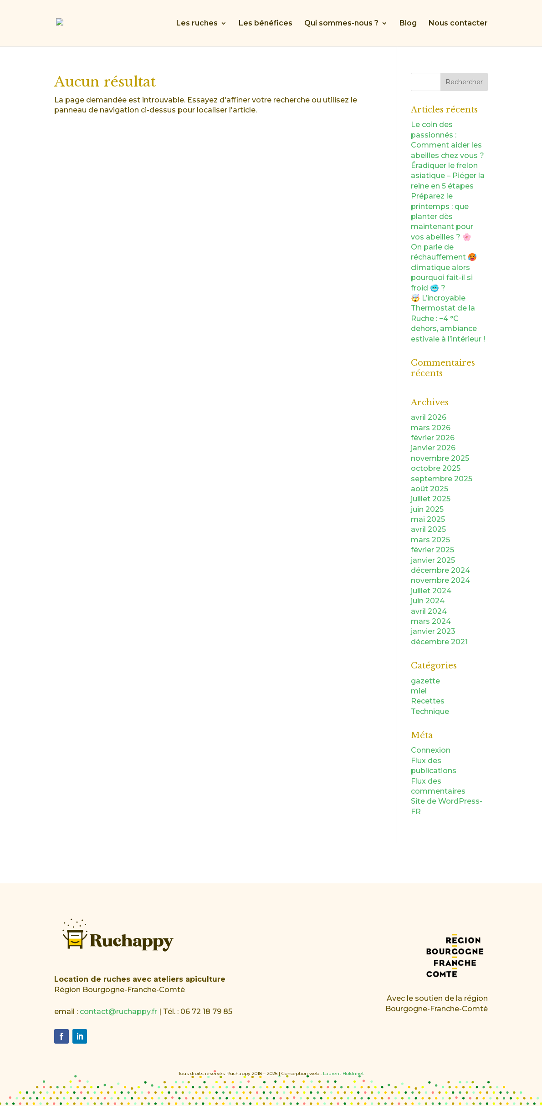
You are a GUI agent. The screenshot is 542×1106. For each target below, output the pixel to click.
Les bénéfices (265, 23)
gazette (425, 681)
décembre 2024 (440, 570)
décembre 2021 (439, 641)
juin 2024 (428, 600)
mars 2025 (430, 539)
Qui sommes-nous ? (341, 23)
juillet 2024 (431, 590)
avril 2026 (428, 417)
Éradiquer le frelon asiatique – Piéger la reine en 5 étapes (448, 175)
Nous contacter (458, 23)
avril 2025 (428, 529)
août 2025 (429, 488)
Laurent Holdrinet (343, 1073)
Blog (408, 23)
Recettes (428, 701)
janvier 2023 (433, 631)
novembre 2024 (440, 580)
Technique (430, 711)
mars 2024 (431, 621)
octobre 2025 (435, 468)
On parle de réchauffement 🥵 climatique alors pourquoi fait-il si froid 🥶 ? (444, 267)
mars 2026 (430, 427)
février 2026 (433, 437)
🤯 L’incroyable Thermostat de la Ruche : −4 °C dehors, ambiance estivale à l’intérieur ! (448, 318)
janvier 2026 (433, 447)
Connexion (430, 750)
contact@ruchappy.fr (118, 1011)
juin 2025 (427, 509)
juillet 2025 (430, 498)
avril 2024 (429, 611)
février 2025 (432, 549)
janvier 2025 (433, 560)
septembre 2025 (441, 478)
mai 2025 (428, 519)
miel (419, 691)
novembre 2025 (440, 458)
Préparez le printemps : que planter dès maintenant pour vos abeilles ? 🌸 (442, 216)
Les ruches (197, 23)
